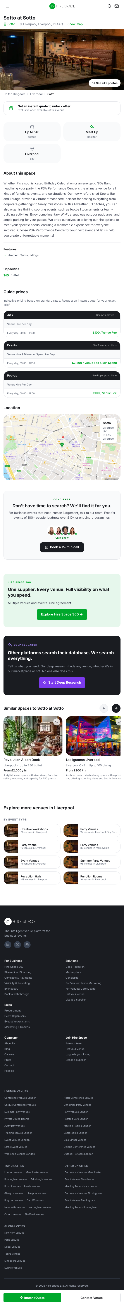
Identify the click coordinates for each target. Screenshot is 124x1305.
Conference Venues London (20, 1097)
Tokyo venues (12, 1253)
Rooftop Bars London (76, 1118)
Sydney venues (13, 1267)
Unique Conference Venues (20, 1104)
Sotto (9, 24)
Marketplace (73, 972)
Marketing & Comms (17, 1027)
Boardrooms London (76, 1132)
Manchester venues (37, 1172)
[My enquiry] (117, 6)
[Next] (116, 708)
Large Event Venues (15, 1146)
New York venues (14, 1232)
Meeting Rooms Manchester (81, 1186)
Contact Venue (92, 1298)
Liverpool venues (36, 1193)
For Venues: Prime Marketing (83, 983)
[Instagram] (27, 944)
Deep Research (74, 966)
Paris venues (11, 1239)
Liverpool (36, 94)
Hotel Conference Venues (78, 1097)
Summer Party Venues (17, 1111)
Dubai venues (12, 1246)
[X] (17, 944)
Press (7, 1059)
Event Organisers (15, 1016)
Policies (9, 1070)
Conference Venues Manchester (83, 1172)
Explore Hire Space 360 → (62, 614)
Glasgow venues (13, 1193)
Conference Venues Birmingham (83, 1193)
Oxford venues (12, 1214)
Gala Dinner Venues (75, 1139)
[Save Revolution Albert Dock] (56, 721)
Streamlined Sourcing (17, 972)
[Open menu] (7, 6)
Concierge (71, 977)
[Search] (110, 6)
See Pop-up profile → (104, 375)
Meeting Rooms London (77, 1125)
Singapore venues (14, 1260)
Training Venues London (18, 1132)
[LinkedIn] (7, 944)
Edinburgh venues (41, 1179)
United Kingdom (14, 94)
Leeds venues (32, 1186)
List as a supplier (75, 999)
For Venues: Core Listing (80, 988)
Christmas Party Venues (77, 1104)
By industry (11, 988)
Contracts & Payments (18, 977)
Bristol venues (12, 1186)
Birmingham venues (15, 1179)
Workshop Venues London (19, 1153)
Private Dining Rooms (16, 1118)
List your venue (74, 994)
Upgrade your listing (77, 1054)
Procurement (12, 1010)
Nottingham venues (40, 1207)
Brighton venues (13, 1200)
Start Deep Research (62, 682)
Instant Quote (32, 1298)
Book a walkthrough (16, 994)
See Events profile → (105, 345)
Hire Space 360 (14, 966)
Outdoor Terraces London (78, 1153)
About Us (9, 1043)
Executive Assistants (17, 1021)
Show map (75, 24)
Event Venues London (17, 1139)
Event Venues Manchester (80, 1179)
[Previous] (104, 708)
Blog (7, 1048)
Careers (9, 1054)
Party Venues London (76, 1111)
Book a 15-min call (62, 547)
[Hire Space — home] (62, 6)
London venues (13, 1172)
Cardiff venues (35, 1200)
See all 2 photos (104, 83)
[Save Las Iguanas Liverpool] (119, 721)
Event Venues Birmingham (80, 1200)
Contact (9, 1065)
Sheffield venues (34, 1214)
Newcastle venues (14, 1207)
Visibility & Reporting (17, 983)
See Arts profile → (106, 315)
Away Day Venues (14, 1125)
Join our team (74, 1043)
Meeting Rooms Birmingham (81, 1207)
